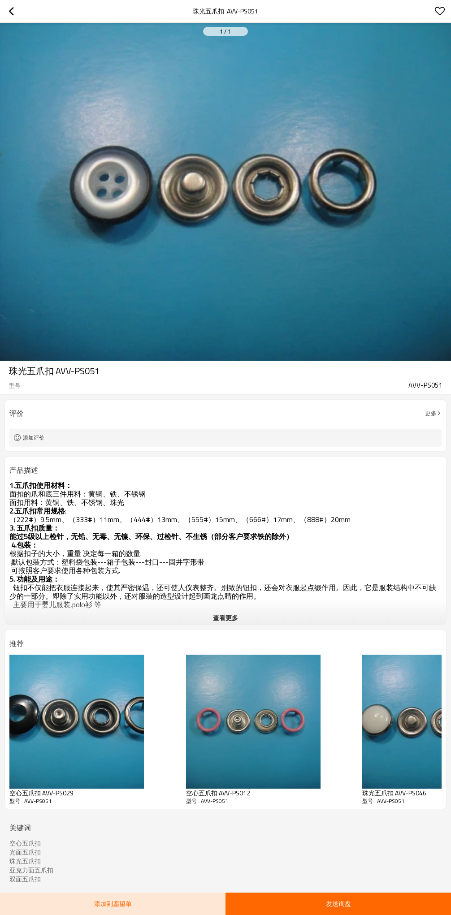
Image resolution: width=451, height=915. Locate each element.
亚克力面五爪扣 (31, 870)
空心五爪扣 (25, 843)
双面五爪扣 (25, 879)
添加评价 (33, 437)
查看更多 (225, 617)
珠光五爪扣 (25, 861)
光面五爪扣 (25, 852)
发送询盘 (338, 903)
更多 (431, 413)
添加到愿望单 (113, 903)
